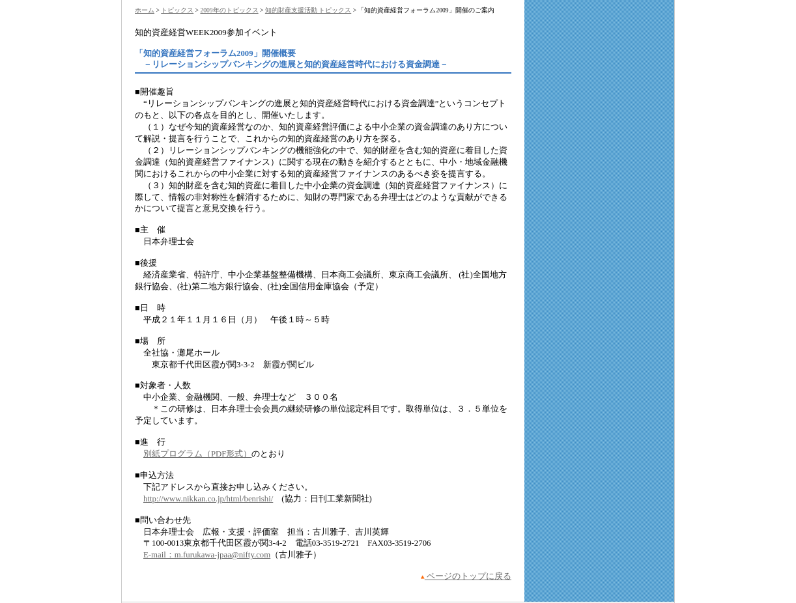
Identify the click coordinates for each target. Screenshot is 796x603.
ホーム (144, 10)
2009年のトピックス (229, 10)
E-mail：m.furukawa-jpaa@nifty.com (206, 554)
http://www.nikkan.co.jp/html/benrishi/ (208, 498)
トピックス (177, 10)
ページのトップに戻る (466, 576)
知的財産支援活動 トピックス (308, 10)
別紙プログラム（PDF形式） (197, 453)
